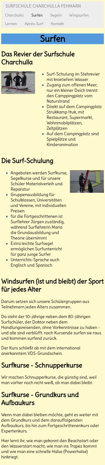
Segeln (56, 15)
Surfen (37, 15)
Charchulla (14, 15)
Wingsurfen (79, 15)
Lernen (11, 23)
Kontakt (57, 23)
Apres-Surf (34, 23)
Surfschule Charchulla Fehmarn (43, 6)
